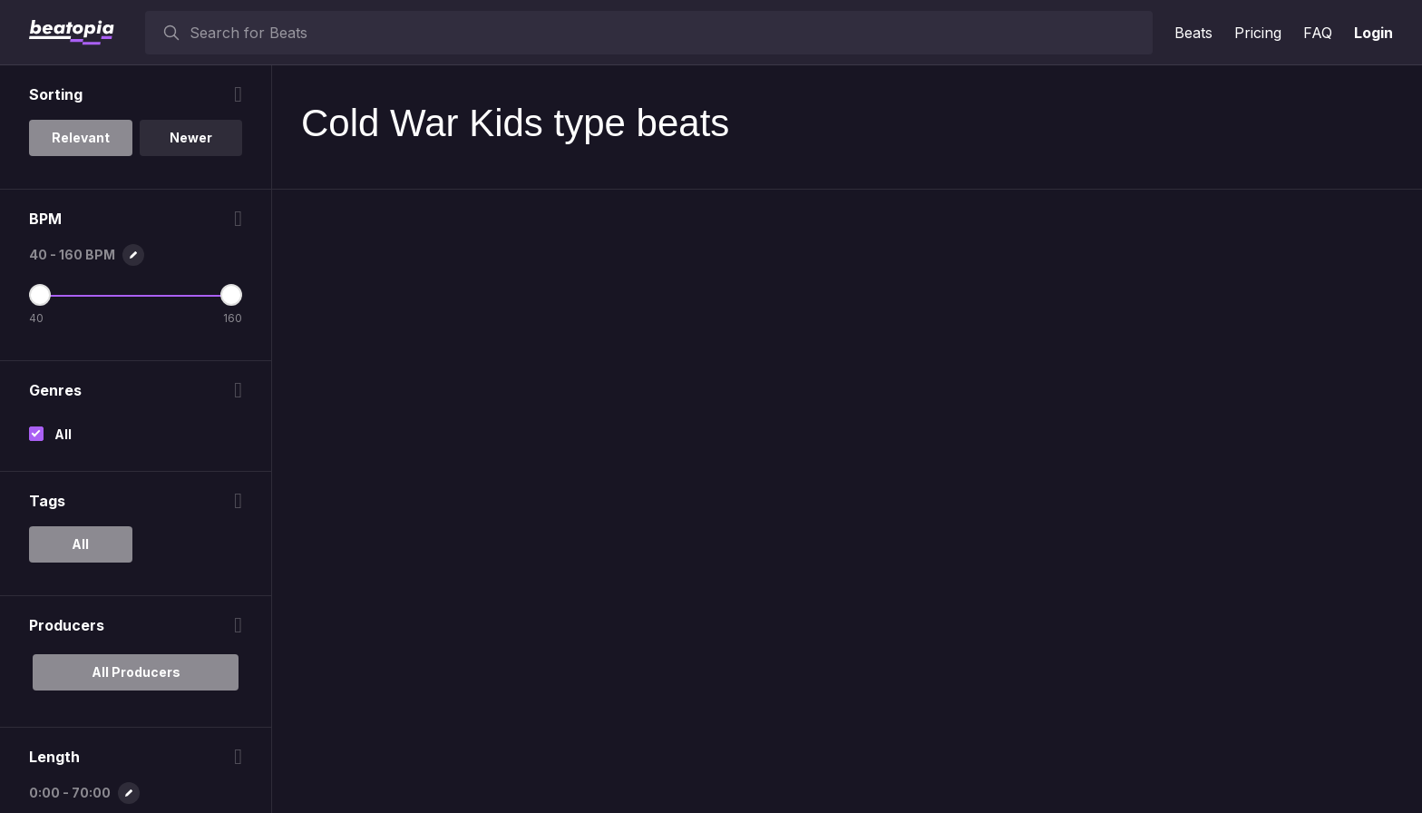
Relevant (81, 137)
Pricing (1257, 33)
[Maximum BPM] (231, 295)
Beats (1193, 33)
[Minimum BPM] (40, 295)
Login (1373, 33)
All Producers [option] (136, 672)
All (63, 434)
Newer (191, 137)
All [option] (80, 544)
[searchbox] (667, 33)
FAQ (1317, 33)
